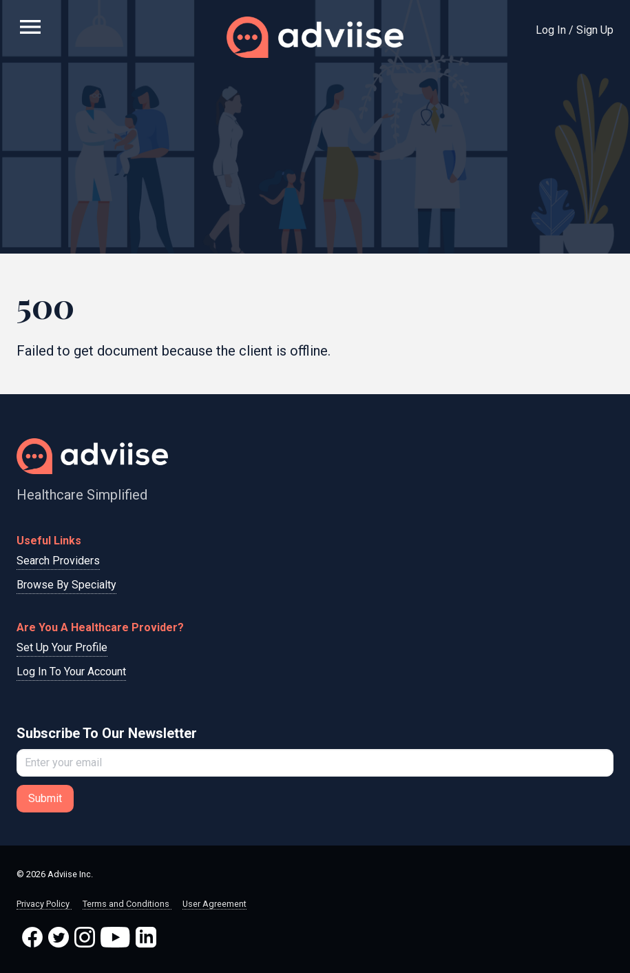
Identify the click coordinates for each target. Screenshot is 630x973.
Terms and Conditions (127, 904)
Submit (45, 798)
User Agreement (214, 904)
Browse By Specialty (66, 584)
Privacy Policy (44, 904)
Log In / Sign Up (574, 30)
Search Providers (58, 560)
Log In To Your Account (71, 671)
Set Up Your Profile (62, 647)
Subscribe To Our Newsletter (107, 733)
